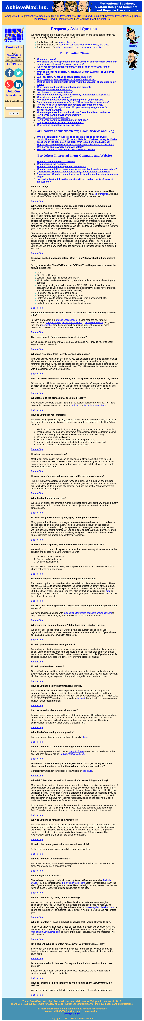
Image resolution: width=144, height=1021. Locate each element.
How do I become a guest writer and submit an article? (66, 149)
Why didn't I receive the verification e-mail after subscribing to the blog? (75, 144)
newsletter (47, 325)
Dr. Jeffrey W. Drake (72, 322)
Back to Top (37, 201)
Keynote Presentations (118, 16)
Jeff (95, 194)
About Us (17, 16)
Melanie (104, 194)
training (75, 405)
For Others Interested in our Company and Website (74, 155)
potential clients (67, 42)
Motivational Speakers (37, 16)
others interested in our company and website (79, 47)
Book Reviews (65, 19)
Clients (136, 16)
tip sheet (80, 698)
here (85, 737)
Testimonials (41, 19)
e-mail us (13, 58)
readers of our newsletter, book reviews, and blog (83, 44)
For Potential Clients (75, 53)
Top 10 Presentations (64, 16)
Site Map (90, 19)
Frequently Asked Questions (74, 28)
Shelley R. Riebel (94, 322)
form (108, 591)
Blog (52, 19)
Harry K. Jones (53, 322)
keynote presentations (95, 405)
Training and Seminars (90, 16)
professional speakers (66, 320)
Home (7, 16)
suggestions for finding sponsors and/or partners (88, 613)
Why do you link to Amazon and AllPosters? (60, 147)
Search (79, 19)
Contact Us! (103, 19)
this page (87, 771)
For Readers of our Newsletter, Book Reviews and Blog (74, 131)
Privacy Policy (72, 1014)
